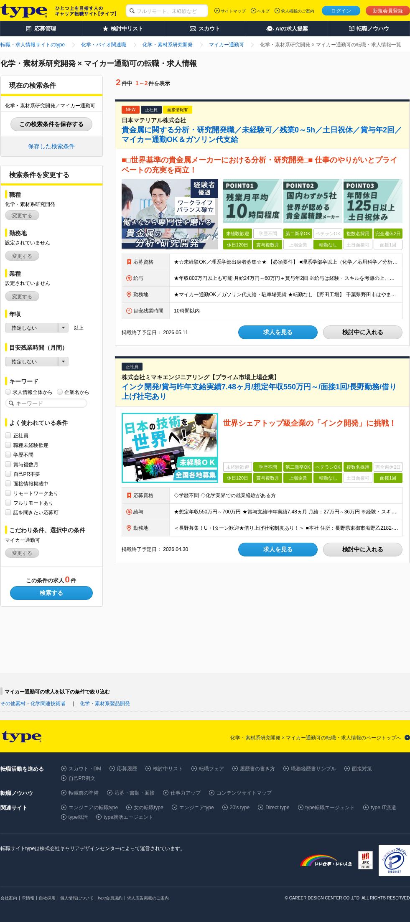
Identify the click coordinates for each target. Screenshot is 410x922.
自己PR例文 (82, 778)
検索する (51, 592)
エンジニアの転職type (93, 807)
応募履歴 (127, 769)
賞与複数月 (25, 464)
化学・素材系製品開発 (105, 703)
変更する (22, 215)
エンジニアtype (196, 807)
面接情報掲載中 (30, 483)
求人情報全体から (33, 392)
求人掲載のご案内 (297, 11)
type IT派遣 (383, 807)
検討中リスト (168, 769)
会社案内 (8, 898)
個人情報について (77, 898)
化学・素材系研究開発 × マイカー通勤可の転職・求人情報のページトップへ (316, 738)
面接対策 (362, 769)
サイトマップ (233, 11)
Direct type (277, 807)
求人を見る (278, 332)
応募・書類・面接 (135, 793)
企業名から (76, 392)
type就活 (78, 817)
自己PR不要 (27, 474)
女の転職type (148, 807)
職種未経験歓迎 (30, 445)
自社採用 (47, 898)
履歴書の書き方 (257, 769)
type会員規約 (110, 898)
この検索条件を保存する (51, 124)
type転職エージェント (330, 807)
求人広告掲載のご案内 (148, 898)
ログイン (341, 11)
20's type (240, 807)
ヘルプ (263, 11)
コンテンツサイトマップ (244, 793)
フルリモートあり (33, 503)
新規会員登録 (388, 11)
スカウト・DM (85, 769)
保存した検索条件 (51, 146)
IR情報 (28, 898)
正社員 (20, 435)
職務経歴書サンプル (313, 769)
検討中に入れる (362, 332)
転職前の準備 (84, 793)
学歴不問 (23, 455)
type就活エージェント (128, 817)
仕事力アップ (186, 793)
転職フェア (211, 769)
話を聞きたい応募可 (36, 512)
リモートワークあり (36, 493)
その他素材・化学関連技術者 (33, 703)
